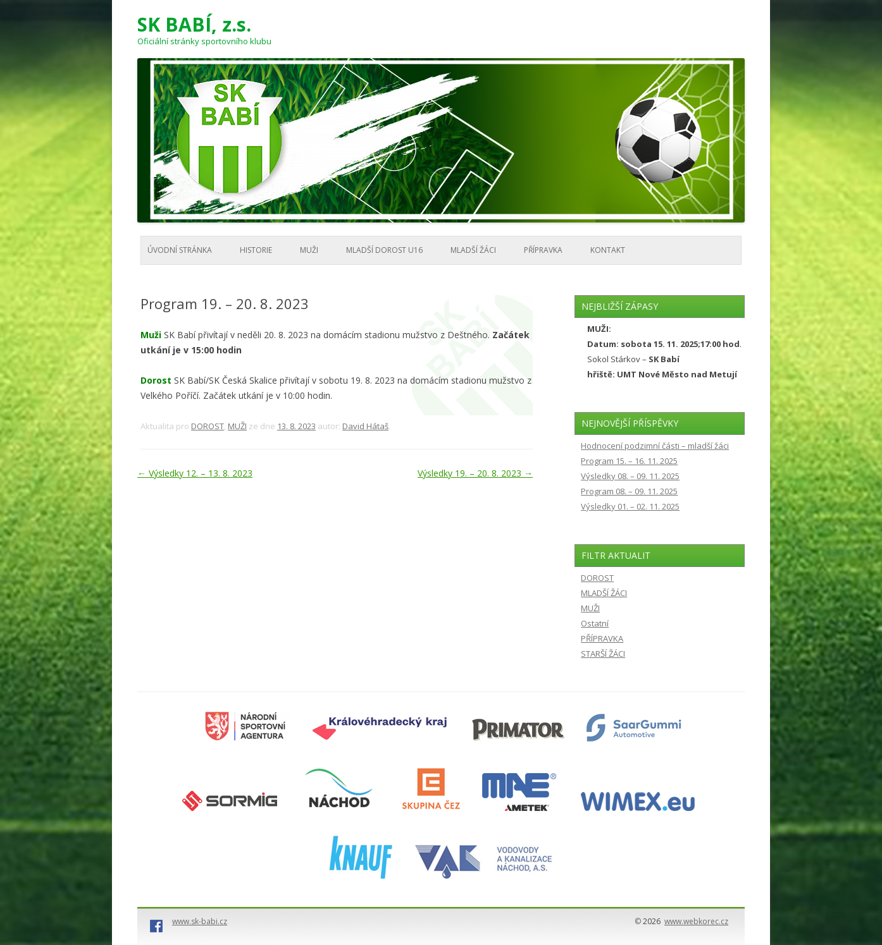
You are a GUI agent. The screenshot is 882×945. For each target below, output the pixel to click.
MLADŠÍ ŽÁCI (473, 250)
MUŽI (309, 250)
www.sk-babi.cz (199, 921)
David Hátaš (365, 426)
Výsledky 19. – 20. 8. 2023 (475, 473)
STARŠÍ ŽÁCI (603, 653)
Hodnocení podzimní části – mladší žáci (655, 445)
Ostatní (595, 623)
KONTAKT (607, 250)
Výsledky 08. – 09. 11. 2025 (630, 476)
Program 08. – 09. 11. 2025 (629, 491)
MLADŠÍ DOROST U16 (384, 250)
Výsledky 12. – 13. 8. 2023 (194, 473)
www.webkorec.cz (696, 921)
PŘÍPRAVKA (543, 250)
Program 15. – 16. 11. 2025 (629, 460)
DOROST (207, 426)
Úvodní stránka (179, 250)
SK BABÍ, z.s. (194, 24)
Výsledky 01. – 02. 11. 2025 (630, 506)
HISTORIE (256, 250)
